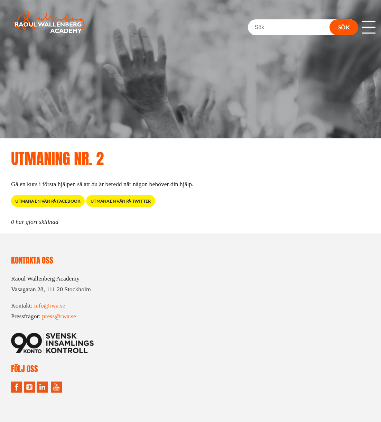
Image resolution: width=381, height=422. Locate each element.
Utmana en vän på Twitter (121, 201)
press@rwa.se (59, 316)
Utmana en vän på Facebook (47, 201)
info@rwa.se (49, 305)
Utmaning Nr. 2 (57, 158)
